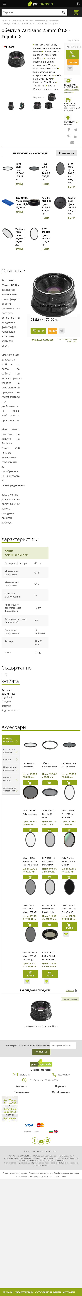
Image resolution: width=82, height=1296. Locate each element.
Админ (5, 1173)
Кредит (73, 62)
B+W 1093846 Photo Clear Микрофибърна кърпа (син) (24, 202)
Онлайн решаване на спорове (66, 1173)
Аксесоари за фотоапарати (9, 789)
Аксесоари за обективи (9, 750)
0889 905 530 (60, 1074)
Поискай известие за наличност (67, 340)
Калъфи (7, 759)
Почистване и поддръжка (10, 768)
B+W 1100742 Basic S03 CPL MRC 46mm (48, 861)
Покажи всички (66, 153)
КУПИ (19, 184)
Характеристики (24, 1292)
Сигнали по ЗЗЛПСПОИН (56, 1176)
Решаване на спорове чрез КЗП (30, 1176)
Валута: (27, 1131)
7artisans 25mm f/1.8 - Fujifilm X (49, 305)
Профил (78, 3)
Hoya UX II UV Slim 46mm (19, 168)
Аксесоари (69, 1292)
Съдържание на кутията (48, 1292)
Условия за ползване (18, 1173)
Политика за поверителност (40, 1173)
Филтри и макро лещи (9, 740)
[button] (69, 131)
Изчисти (70, 990)
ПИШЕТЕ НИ (21, 1074)
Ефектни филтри (7, 779)
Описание (8, 1292)
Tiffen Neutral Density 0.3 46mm (48, 814)
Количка (76, 10)
